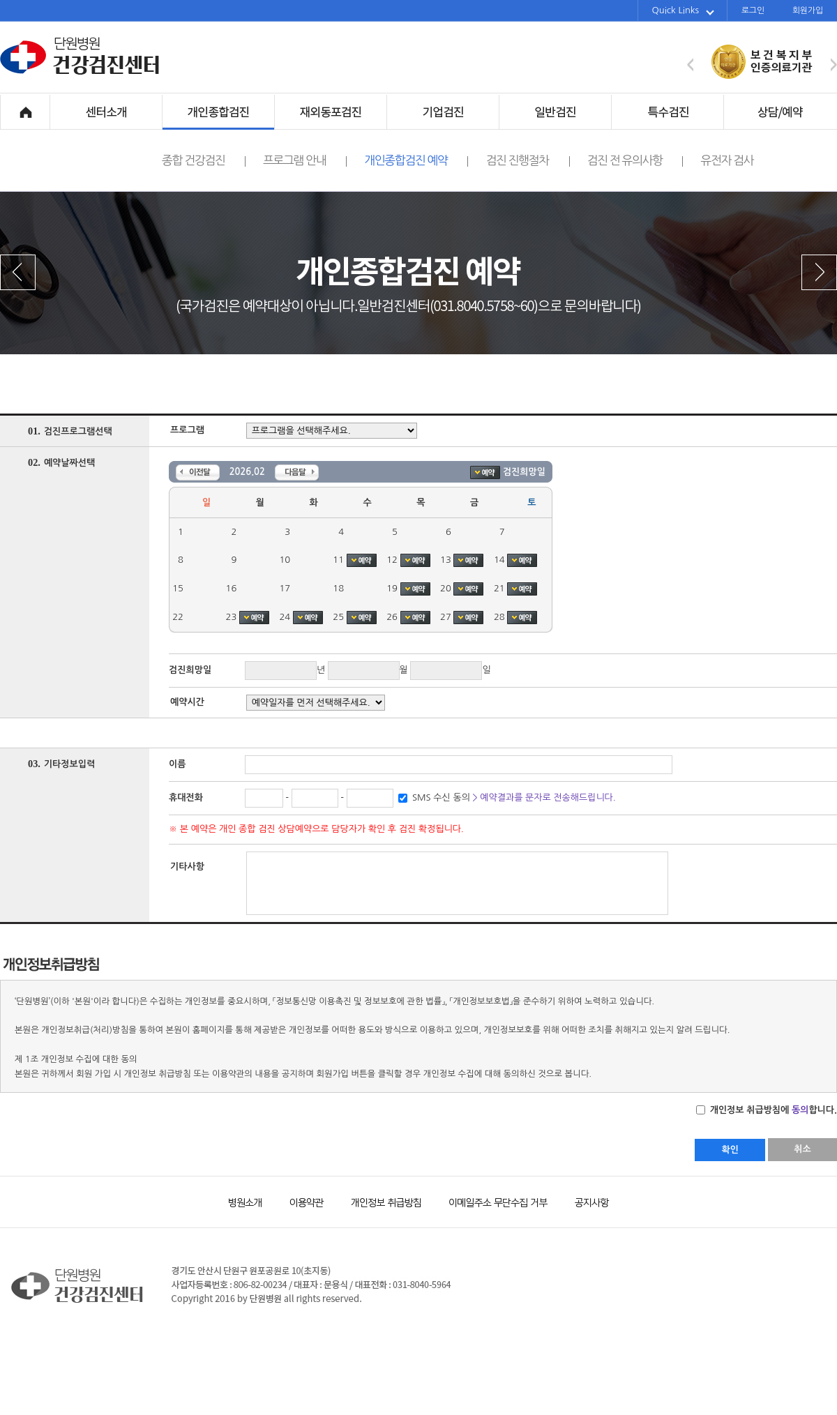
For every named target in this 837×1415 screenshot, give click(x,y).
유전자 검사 (726, 160)
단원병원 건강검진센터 (80, 72)
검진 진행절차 (527, 160)
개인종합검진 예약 (416, 160)
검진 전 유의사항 (635, 160)
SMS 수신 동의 (512, 797)
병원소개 (244, 1201)
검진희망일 (190, 669)
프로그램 (187, 429)
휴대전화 (186, 797)
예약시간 (187, 701)
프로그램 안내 (305, 160)
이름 (177, 764)
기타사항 (187, 866)
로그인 (752, 10)
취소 (802, 1148)
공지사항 (582, 1201)
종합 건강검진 (204, 160)
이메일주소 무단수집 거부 (491, 1201)
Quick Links (683, 10)
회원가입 (807, 10)
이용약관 (300, 1201)
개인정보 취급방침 (380, 1201)
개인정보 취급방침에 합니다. (772, 1109)
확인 (730, 1149)
